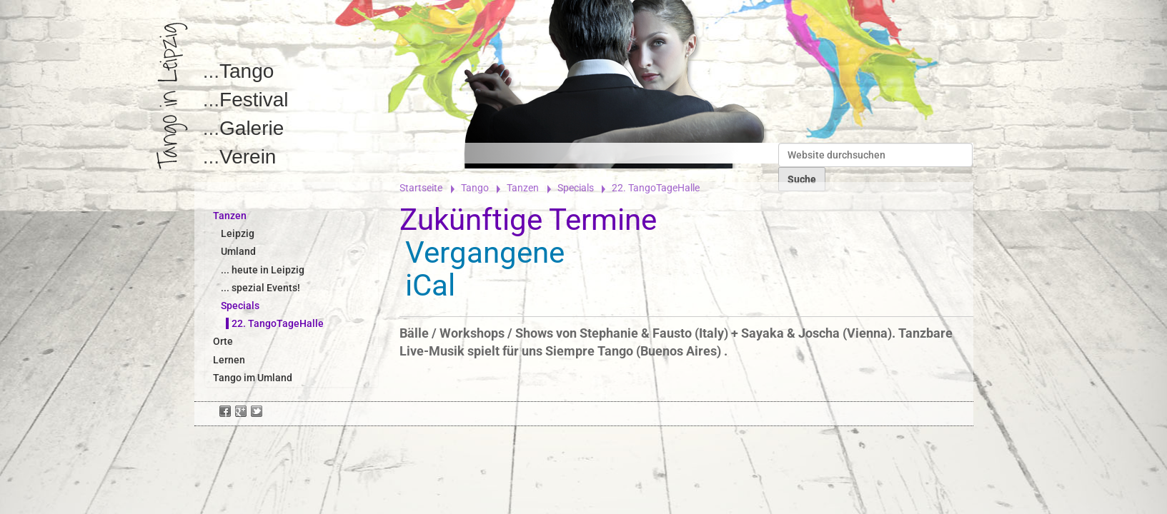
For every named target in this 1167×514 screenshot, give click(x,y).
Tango (246, 71)
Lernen (229, 360)
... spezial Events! (260, 287)
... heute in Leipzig (262, 270)
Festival (253, 100)
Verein (247, 157)
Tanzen (523, 187)
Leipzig (237, 233)
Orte (223, 341)
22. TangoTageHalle (278, 323)
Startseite (420, 187)
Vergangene (485, 252)
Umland (238, 251)
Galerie (251, 128)
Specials (575, 187)
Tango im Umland (252, 377)
